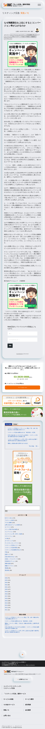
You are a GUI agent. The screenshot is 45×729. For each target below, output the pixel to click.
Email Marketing (19, 353)
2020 (6, 589)
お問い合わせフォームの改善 (12, 524)
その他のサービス (9, 704)
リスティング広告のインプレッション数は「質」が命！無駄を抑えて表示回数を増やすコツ (22, 429)
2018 (6, 594)
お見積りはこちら (23, 679)
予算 (6, 552)
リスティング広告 (15, 13)
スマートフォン (9, 536)
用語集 (6, 568)
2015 (6, 600)
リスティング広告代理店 (11, 547)
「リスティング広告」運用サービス (15, 693)
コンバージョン (15, 35)
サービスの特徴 (8, 699)
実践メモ (6, 710)
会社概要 (28, 710)
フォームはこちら (22, 387)
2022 (6, 584)
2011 (6, 609)
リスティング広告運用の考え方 (28, 35)
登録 (10, 345)
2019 (6, 591)
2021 (6, 587)
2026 (6, 578)
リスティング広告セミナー (12, 545)
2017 (6, 596)
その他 (6, 538)
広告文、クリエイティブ (11, 559)
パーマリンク (8, 38)
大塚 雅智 (30, 31)
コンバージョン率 (9, 36)
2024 (6, 582)
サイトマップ (18, 726)
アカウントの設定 (9, 520)
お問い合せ (7, 715)
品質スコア (8, 554)
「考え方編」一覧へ (33, 446)
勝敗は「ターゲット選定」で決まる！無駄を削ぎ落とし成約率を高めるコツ (22, 624)
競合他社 (7, 570)
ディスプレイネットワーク (12, 543)
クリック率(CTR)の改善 (11, 529)
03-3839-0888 (21, 376)
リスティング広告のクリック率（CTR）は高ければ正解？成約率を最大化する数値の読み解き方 (23, 440)
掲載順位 (33, 36)
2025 (6, 580)
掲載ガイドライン (9, 565)
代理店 (28, 36)
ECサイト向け (8, 518)
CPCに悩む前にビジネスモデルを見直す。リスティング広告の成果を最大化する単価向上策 (23, 435)
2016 (6, 598)
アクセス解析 (8, 522)
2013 (6, 605)
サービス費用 (29, 699)
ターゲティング (9, 540)
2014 (6, 603)
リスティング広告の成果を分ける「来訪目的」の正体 (21, 432)
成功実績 (28, 704)
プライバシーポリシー (7, 726)
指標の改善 (8, 563)
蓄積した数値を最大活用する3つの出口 (18, 443)
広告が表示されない (10, 556)
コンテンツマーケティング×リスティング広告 (12, 687)
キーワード (8, 527)
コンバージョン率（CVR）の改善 (13, 534)
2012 (6, 607)
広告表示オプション (10, 561)
